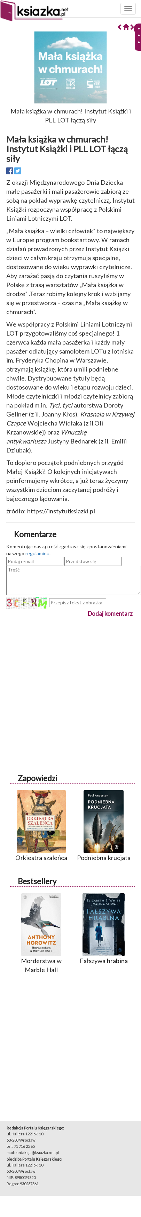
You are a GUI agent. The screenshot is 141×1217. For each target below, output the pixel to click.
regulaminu (37, 553)
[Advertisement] (65, 683)
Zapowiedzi (37, 778)
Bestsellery (37, 881)
